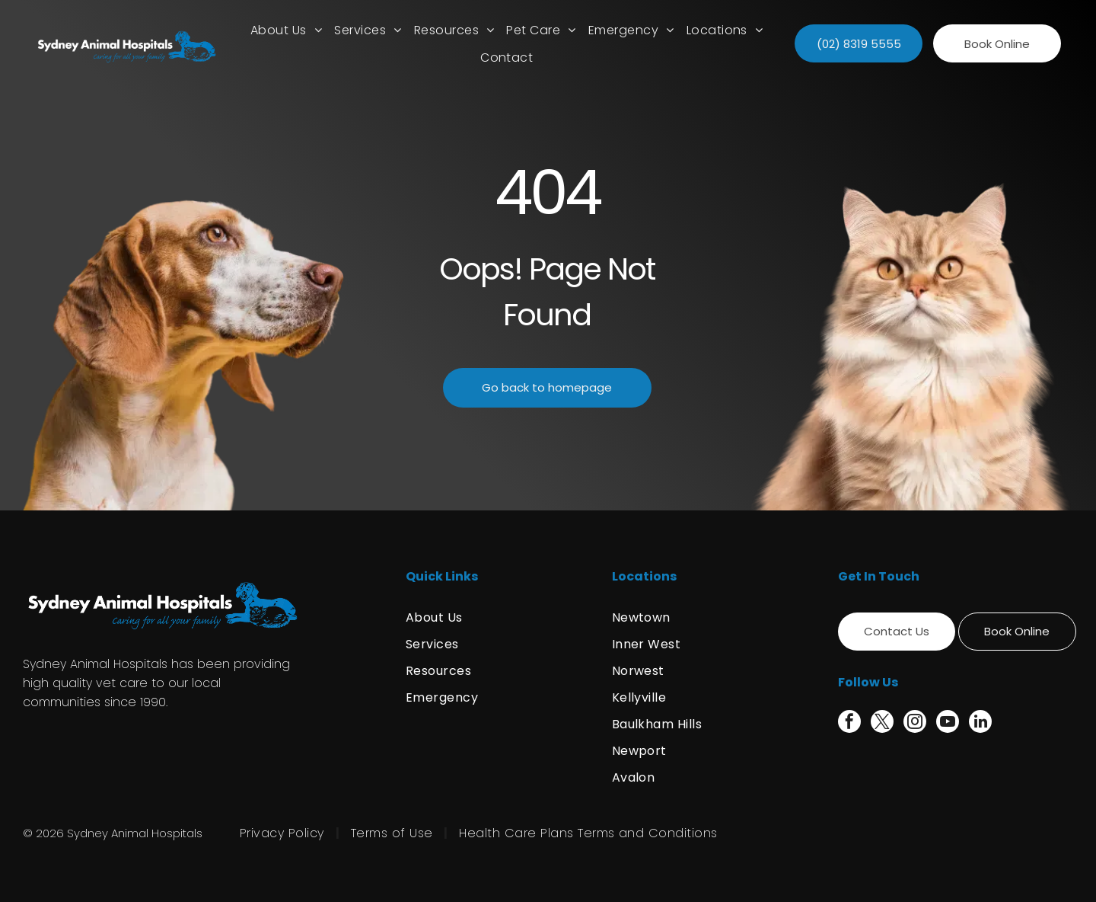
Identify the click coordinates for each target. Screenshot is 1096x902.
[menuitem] (286, 30)
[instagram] (914, 723)
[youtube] (947, 723)
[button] (367, 30)
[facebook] (849, 723)
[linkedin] (980, 723)
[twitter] (882, 723)
